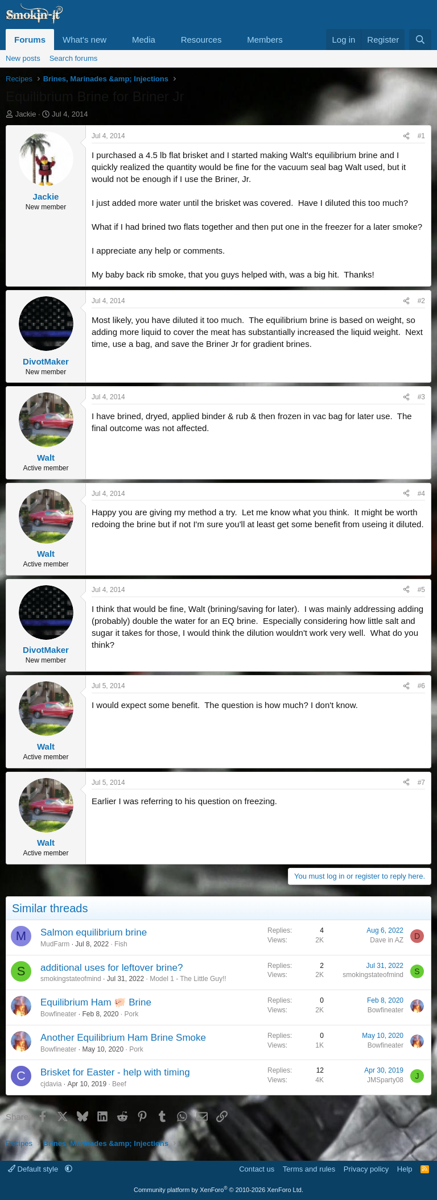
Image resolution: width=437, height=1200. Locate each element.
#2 (421, 301)
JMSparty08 (385, 1080)
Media (143, 39)
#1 (421, 136)
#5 (421, 590)
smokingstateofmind (70, 979)
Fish (120, 944)
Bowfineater (58, 1014)
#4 (421, 494)
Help (405, 1169)
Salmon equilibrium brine (93, 932)
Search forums (74, 58)
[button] (115, 39)
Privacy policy (366, 1169)
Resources (201, 39)
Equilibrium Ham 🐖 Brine (95, 1002)
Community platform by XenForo (218, 1189)
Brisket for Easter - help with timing (115, 1072)
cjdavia (50, 1084)
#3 (421, 397)
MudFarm (54, 944)
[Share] (406, 136)
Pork (131, 1014)
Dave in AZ (386, 940)
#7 (421, 783)
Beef (119, 1084)
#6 (421, 686)
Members (265, 39)
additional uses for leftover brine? (111, 967)
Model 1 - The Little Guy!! (188, 979)
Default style (34, 1169)
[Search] (420, 39)
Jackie (25, 114)
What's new (84, 39)
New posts (23, 58)
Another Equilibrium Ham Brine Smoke (123, 1037)
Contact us (256, 1169)
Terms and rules (309, 1169)
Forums (30, 39)
